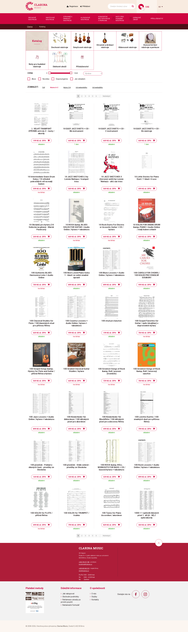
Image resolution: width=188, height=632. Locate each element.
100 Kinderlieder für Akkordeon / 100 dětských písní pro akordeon (76, 419)
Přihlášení (86, 6)
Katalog (42, 27)
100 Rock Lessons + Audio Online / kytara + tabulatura (146, 466)
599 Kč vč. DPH (39, 189)
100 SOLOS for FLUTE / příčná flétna (41, 514)
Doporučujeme (62, 79)
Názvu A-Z (54, 87)
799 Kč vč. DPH (144, 429)
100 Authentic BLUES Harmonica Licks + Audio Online (41, 275)
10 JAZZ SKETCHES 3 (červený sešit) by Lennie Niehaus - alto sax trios (111, 179)
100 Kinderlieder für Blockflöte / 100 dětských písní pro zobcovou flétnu (111, 419)
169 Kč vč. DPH (39, 477)
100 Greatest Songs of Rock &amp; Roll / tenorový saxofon (146, 371)
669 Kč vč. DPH (74, 141)
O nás (93, 593)
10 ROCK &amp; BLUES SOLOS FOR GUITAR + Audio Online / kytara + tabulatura (76, 227)
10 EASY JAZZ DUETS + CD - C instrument (111, 129)
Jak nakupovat (68, 593)
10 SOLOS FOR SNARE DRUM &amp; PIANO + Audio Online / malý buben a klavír (146, 227)
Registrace (74, 6)
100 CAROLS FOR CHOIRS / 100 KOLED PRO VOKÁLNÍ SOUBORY (146, 275)
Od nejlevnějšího (81, 87)
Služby (94, 596)
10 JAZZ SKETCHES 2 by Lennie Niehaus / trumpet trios (76, 179)
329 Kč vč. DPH (109, 477)
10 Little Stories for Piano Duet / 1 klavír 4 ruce (146, 177)
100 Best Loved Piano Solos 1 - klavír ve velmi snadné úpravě (76, 275)
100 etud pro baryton (111, 321)
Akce (34, 79)
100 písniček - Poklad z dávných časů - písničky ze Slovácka (41, 467)
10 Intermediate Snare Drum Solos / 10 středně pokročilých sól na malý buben (41, 180)
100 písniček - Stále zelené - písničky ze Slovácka (76, 466)
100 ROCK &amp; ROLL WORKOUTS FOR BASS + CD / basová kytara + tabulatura (111, 467)
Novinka (45, 79)
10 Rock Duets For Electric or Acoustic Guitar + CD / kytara (111, 227)
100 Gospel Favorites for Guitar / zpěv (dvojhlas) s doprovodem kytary (146, 323)
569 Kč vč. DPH (74, 189)
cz (160, 7)
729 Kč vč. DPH (109, 381)
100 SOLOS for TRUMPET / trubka (76, 514)
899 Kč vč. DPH (74, 285)
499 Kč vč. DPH (144, 189)
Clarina (29, 27)
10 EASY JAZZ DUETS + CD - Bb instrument (76, 129)
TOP (43, 87)
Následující (106, 96)
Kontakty (95, 599)
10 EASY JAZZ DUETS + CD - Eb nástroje (146, 129)
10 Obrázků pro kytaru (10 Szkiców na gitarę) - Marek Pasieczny (41, 227)
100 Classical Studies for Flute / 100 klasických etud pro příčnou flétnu (41, 323)
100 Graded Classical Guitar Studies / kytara (76, 370)
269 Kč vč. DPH (39, 237)
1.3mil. (76, 73)
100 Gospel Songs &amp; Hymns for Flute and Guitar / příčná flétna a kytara (41, 371)
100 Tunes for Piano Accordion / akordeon (111, 514)
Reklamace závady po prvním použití (71, 600)
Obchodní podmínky (70, 596)
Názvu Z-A (67, 87)
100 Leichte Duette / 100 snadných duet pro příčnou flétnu (146, 419)
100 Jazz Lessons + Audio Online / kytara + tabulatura (41, 418)
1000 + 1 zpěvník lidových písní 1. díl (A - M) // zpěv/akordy (146, 515)
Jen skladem (79, 79)
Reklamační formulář (70, 605)
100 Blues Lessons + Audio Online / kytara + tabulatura (111, 274)
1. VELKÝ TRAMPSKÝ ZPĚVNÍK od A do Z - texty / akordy (41, 131)
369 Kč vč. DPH (144, 525)
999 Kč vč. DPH (144, 285)
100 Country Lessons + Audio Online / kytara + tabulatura (76, 323)
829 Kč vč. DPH (109, 525)
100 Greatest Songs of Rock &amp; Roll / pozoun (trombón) (111, 371)
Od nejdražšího (97, 87)
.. (99, 96)
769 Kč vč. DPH (39, 285)
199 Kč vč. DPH (39, 141)
